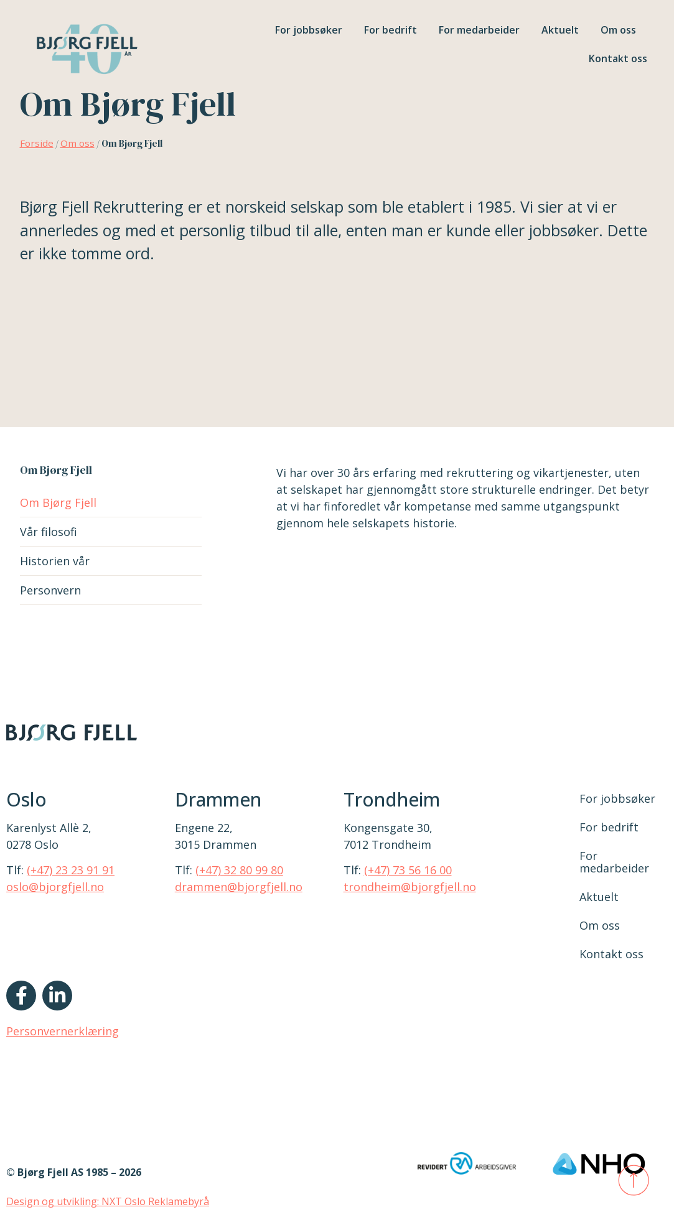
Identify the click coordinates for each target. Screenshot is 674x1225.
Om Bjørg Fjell (58, 502)
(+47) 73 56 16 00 (408, 869)
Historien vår (55, 560)
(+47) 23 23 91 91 (71, 869)
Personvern (50, 590)
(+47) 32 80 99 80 (239, 869)
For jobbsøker (308, 30)
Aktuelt (560, 30)
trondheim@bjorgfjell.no (410, 886)
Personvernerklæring (62, 1031)
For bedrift (390, 30)
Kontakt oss (618, 58)
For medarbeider (479, 30)
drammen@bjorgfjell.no (238, 886)
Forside (37, 143)
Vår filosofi (48, 531)
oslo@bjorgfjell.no (55, 886)
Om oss (618, 30)
